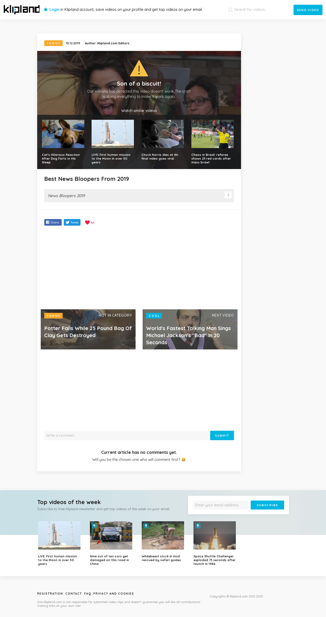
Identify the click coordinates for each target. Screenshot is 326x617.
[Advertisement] (139, 268)
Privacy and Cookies (113, 593)
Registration (50, 593)
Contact (73, 593)
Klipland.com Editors (113, 43)
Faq (87, 593)
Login (54, 9)
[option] (60, 543)
